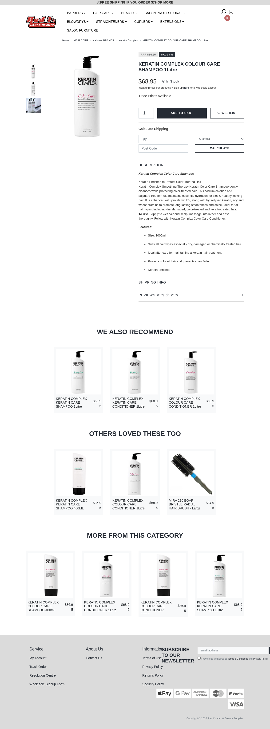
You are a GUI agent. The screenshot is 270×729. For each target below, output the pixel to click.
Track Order (38, 667)
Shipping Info (152, 282)
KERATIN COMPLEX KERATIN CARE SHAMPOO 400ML (71, 504)
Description (151, 165)
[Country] (219, 139)
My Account (37, 658)
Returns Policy (152, 675)
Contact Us (94, 658)
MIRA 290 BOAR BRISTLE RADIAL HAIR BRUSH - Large (185, 504)
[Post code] (163, 148)
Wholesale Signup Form (46, 684)
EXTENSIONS (170, 22)
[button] (227, 113)
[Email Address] (233, 650)
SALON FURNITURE (82, 30)
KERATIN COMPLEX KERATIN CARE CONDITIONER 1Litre (128, 403)
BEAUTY (127, 13)
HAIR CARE (102, 13)
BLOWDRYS (76, 22)
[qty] (163, 139)
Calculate (219, 148)
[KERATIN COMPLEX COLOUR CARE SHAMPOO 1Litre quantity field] (146, 113)
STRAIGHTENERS (110, 22)
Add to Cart (182, 113)
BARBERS (75, 13)
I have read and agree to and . (233, 658)
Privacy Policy (152, 667)
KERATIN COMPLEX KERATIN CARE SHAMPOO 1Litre (71, 403)
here (186, 87)
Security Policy (153, 684)
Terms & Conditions (238, 659)
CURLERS (142, 22)
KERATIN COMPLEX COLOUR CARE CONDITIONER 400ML (156, 608)
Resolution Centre (42, 675)
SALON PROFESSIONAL (163, 13)
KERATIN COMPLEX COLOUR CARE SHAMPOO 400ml (43, 606)
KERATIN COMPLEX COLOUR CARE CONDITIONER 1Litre (185, 403)
